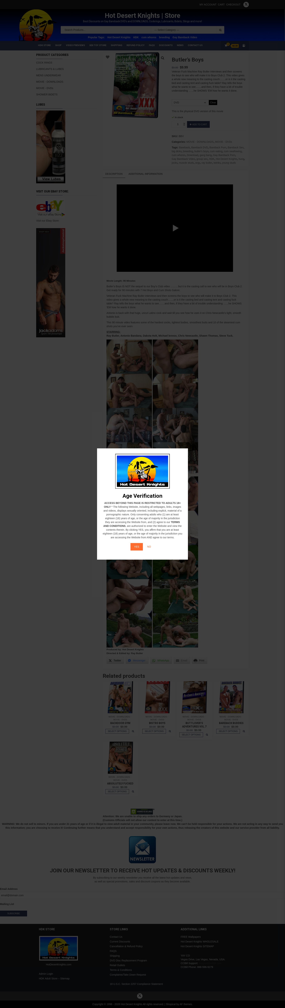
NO (149, 546)
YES (136, 546)
